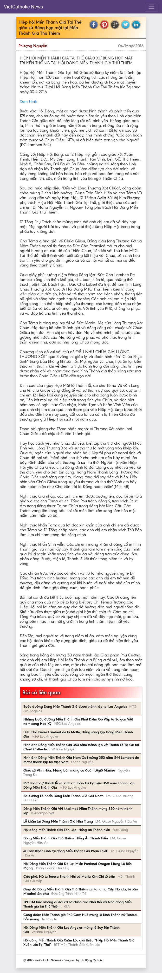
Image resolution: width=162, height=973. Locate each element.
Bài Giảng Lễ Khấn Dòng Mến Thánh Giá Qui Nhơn (63, 796)
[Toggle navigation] (151, 7)
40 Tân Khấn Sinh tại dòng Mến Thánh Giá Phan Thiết (65, 851)
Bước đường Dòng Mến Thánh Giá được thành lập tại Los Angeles (75, 706)
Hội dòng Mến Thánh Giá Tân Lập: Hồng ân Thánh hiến (66, 830)
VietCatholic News (23, 7)
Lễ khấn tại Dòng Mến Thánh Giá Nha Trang (58, 821)
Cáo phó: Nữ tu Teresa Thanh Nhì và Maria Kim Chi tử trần (69, 876)
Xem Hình (28, 101)
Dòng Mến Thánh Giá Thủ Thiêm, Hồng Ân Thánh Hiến (65, 838)
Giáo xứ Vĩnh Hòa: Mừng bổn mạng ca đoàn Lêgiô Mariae (69, 770)
